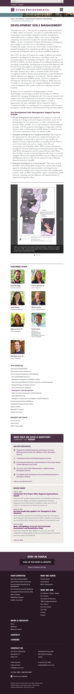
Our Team (43, 610)
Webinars (14, 626)
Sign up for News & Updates (37, 562)
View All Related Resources (23, 481)
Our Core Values (45, 607)
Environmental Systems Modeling (22, 401)
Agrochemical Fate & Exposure (21, 371)
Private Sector (15, 420)
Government (15, 423)
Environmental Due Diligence (21, 388)
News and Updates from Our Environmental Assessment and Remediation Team (32, 527)
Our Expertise (20, 19)
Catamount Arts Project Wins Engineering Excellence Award (36, 495)
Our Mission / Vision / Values (49, 593)
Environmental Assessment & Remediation (39, 19)
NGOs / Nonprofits (17, 426)
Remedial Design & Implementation (23, 385)
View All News (18, 540)
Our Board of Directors (48, 599)
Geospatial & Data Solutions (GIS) (22, 404)
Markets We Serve (19, 417)
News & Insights (19, 620)
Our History (44, 596)
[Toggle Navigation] (61, 9)
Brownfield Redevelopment (21, 377)
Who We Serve (48, 575)
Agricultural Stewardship (19, 369)
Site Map (31, 683)
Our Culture (44, 604)
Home (12, 19)
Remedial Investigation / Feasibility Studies (26, 379)
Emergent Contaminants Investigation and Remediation (30, 398)
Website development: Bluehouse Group (22, 687)
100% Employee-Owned (48, 601)
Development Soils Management (22, 390)
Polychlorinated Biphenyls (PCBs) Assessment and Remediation (32, 382)
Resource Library (16, 629)
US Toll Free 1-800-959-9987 (21, 672)
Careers (20, 5)
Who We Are (46, 590)
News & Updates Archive (37, 567)
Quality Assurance (17, 412)
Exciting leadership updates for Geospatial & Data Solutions (35, 512)
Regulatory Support (17, 409)
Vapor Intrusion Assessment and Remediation (27, 393)
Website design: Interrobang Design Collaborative (25, 685)
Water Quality (15, 407)
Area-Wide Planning (18, 396)
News (12, 624)
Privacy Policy (39, 683)
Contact (14, 5)
